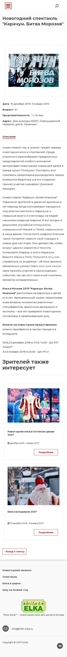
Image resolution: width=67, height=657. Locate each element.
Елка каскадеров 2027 (22, 511)
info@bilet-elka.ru (22, 628)
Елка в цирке (11, 583)
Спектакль (9, 576)
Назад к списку (14, 551)
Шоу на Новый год (15, 589)
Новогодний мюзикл (16, 570)
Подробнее (46, 452)
